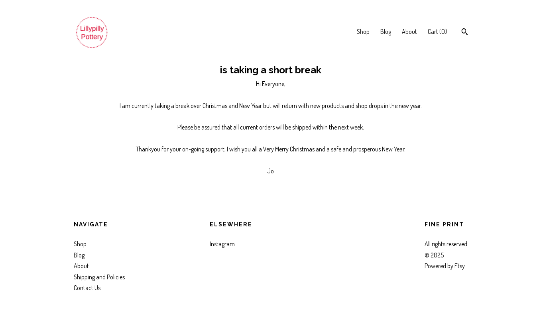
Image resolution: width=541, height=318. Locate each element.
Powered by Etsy (445, 266)
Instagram (222, 244)
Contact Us (87, 288)
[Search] (465, 32)
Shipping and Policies (99, 277)
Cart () (437, 31)
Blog (385, 31)
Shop (363, 31)
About (409, 31)
